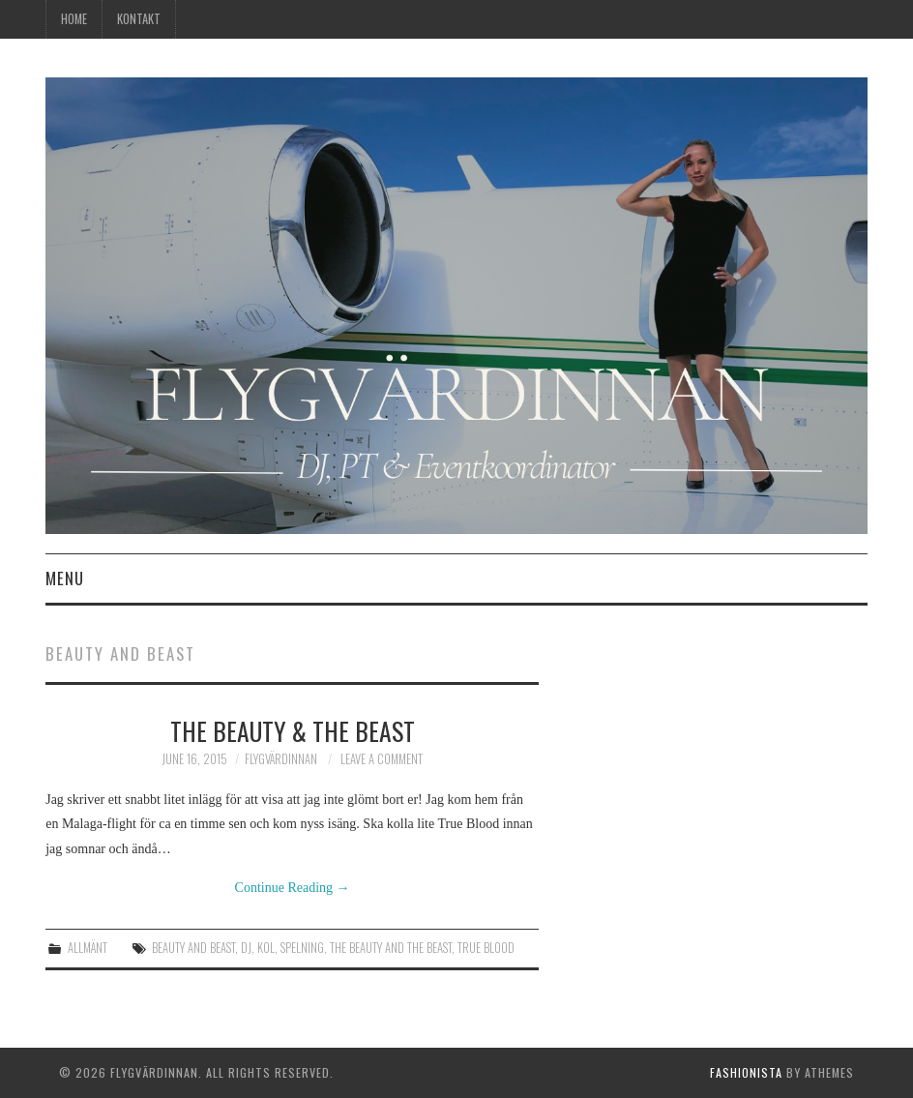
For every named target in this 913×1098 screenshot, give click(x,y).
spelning (302, 947)
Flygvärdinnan (281, 759)
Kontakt (139, 19)
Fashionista (746, 1072)
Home (74, 19)
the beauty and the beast (391, 947)
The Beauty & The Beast (292, 730)
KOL (266, 947)
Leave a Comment (381, 759)
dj (246, 947)
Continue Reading (292, 887)
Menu (64, 578)
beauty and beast (193, 947)
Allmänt (87, 947)
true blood (486, 947)
